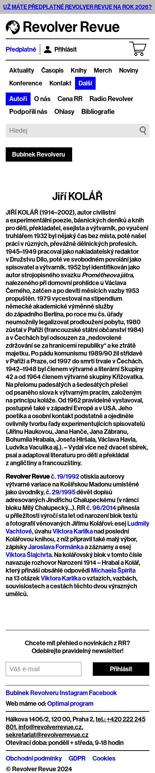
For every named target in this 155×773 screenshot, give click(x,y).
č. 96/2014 (101, 508)
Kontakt (60, 83)
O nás (42, 99)
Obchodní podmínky (34, 758)
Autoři (18, 99)
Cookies (104, 758)
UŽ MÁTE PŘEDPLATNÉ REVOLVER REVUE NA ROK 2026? (77, 7)
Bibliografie (97, 112)
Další (85, 83)
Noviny (128, 70)
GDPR (77, 758)
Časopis (52, 70)
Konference (25, 83)
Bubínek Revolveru (38, 154)
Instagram (74, 693)
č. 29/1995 (60, 492)
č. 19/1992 (65, 476)
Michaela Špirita (113, 570)
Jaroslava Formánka (56, 547)
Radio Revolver (111, 99)
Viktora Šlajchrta (29, 555)
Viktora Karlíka (73, 531)
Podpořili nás (28, 112)
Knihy (79, 70)
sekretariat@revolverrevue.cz (47, 735)
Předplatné (21, 49)
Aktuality (21, 70)
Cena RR (70, 99)
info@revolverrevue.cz (50, 727)
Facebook (103, 693)
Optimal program (70, 704)
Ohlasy (64, 112)
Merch (103, 70)
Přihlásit (60, 49)
